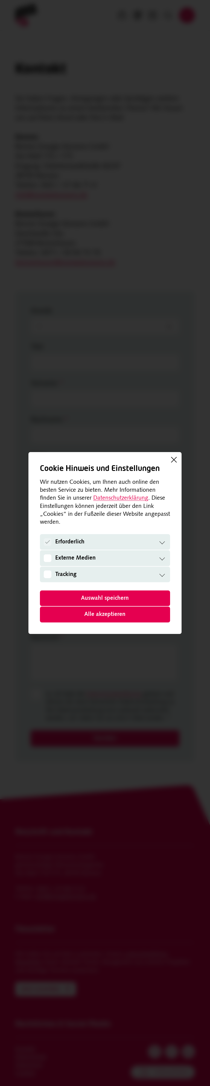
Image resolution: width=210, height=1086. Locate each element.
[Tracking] (47, 574)
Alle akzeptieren (105, 614)
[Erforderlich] (47, 542)
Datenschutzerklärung (120, 498)
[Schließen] (174, 459)
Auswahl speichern (105, 598)
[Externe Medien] (47, 558)
